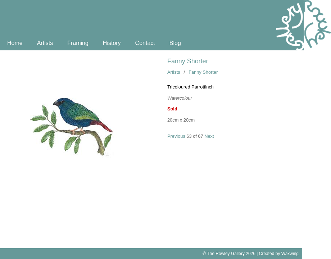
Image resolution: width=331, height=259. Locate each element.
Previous (176, 136)
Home (15, 43)
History (112, 43)
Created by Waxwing (279, 253)
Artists (45, 43)
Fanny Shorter (187, 61)
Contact (145, 43)
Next (209, 136)
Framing (78, 43)
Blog (175, 43)
